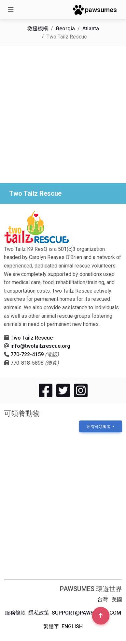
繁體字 (51, 626)
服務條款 (15, 613)
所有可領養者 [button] (99, 426)
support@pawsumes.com (86, 613)
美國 (117, 599)
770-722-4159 (27, 354)
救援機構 (37, 28)
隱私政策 (38, 613)
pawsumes (95, 10)
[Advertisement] (63, 115)
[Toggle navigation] (11, 9)
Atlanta (90, 28)
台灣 (102, 599)
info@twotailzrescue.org (40, 346)
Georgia (65, 28)
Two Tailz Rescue (31, 338)
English (72, 626)
